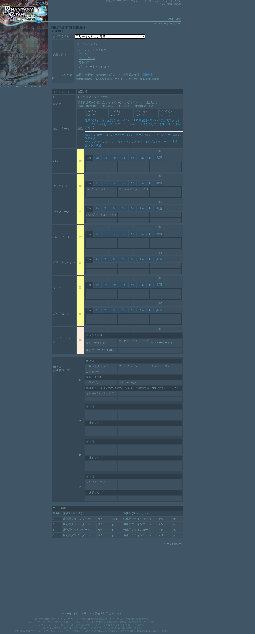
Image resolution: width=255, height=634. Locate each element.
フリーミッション (87, 43)
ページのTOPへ (173, 543)
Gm (124, 157)
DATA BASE (160, 23)
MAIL (178, 19)
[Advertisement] (85, 576)
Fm (114, 157)
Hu (89, 157)
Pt (150, 157)
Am (141, 157)
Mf (132, 157)
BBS (171, 23)
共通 (159, 157)
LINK (178, 23)
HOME (170, 19)
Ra (97, 157)
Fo (105, 157)
